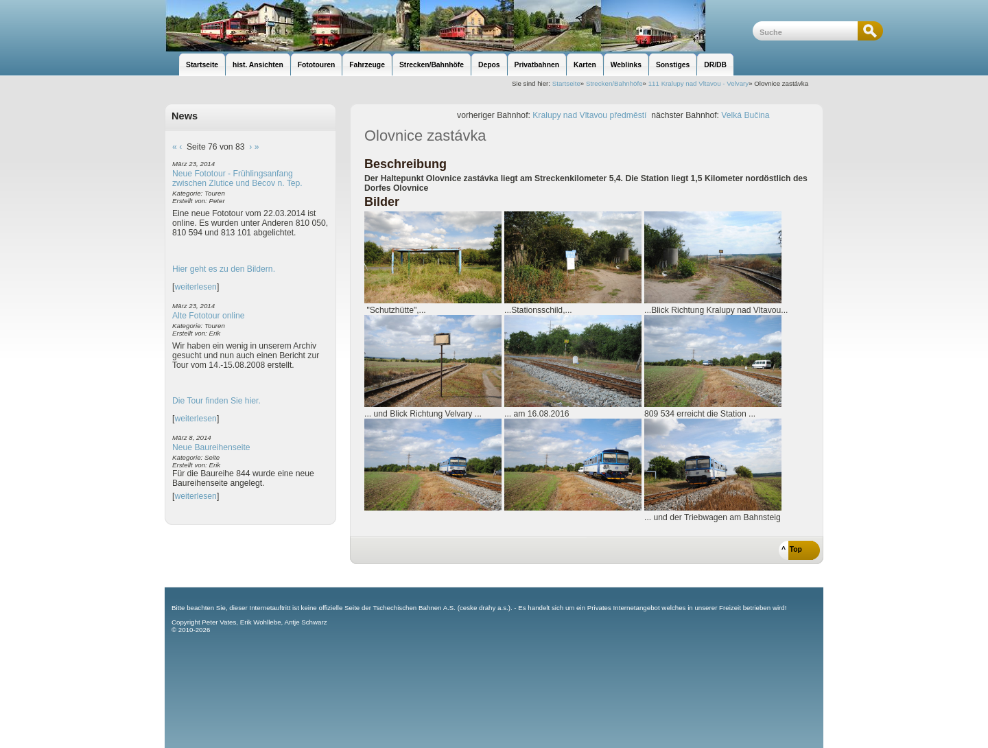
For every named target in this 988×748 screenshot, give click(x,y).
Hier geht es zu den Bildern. (223, 269)
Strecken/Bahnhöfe (614, 83)
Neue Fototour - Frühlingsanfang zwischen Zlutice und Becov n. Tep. (237, 178)
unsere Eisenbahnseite (459, 25)
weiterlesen (195, 287)
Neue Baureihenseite (211, 447)
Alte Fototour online (208, 315)
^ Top (791, 549)
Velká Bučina (745, 115)
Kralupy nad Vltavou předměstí (589, 115)
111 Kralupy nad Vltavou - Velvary (698, 83)
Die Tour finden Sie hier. (216, 401)
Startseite (566, 83)
